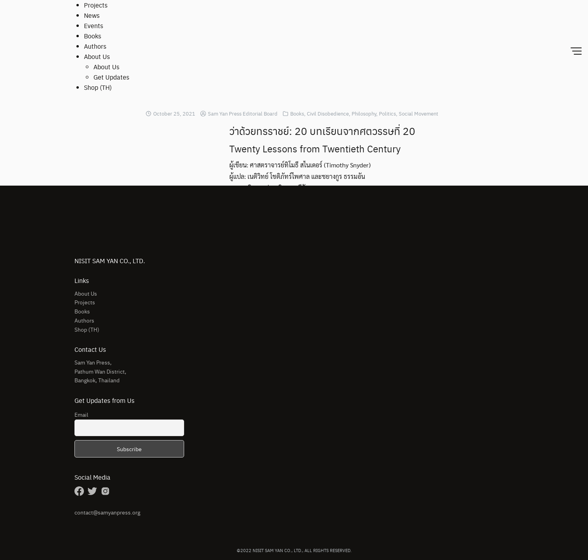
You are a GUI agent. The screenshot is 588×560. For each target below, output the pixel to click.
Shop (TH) (98, 87)
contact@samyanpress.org (107, 512)
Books (92, 35)
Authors (95, 46)
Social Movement (418, 113)
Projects (96, 4)
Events (93, 25)
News (92, 15)
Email (81, 414)
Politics (387, 113)
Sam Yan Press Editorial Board (243, 113)
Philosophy (364, 113)
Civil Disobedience (328, 113)
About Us (97, 56)
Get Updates (111, 77)
